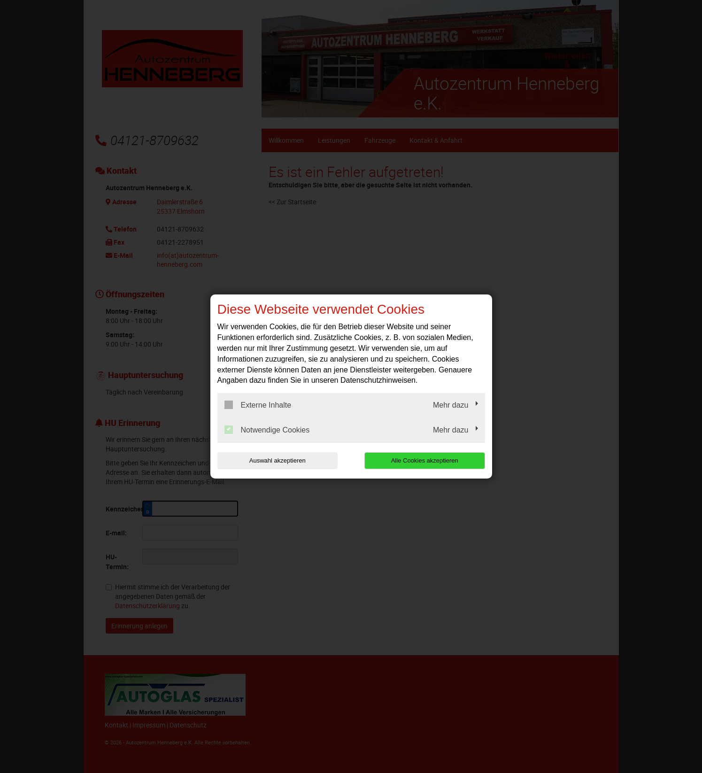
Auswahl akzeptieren (277, 460)
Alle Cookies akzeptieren (424, 460)
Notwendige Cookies (267, 429)
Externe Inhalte (258, 405)
